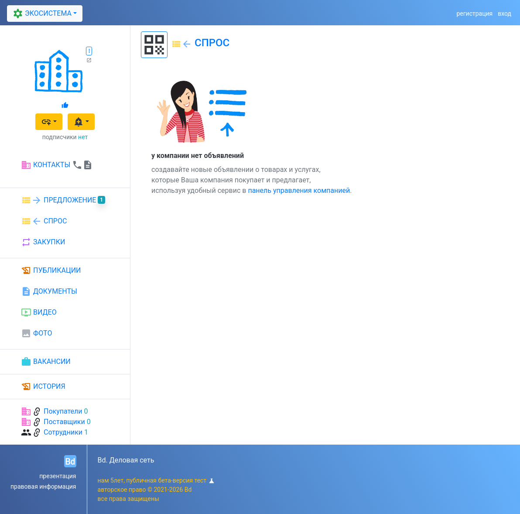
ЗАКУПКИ (43, 242)
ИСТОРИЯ (43, 386)
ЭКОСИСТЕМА (41, 14)
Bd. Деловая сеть (126, 460)
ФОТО (36, 333)
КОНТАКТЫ (57, 165)
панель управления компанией (299, 190)
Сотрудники (63, 432)
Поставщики (64, 422)
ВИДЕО (39, 312)
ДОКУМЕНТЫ (49, 291)
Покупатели (63, 411)
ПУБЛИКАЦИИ (51, 270)
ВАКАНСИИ (46, 361)
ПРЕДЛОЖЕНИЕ (63, 200)
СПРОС (44, 221)
